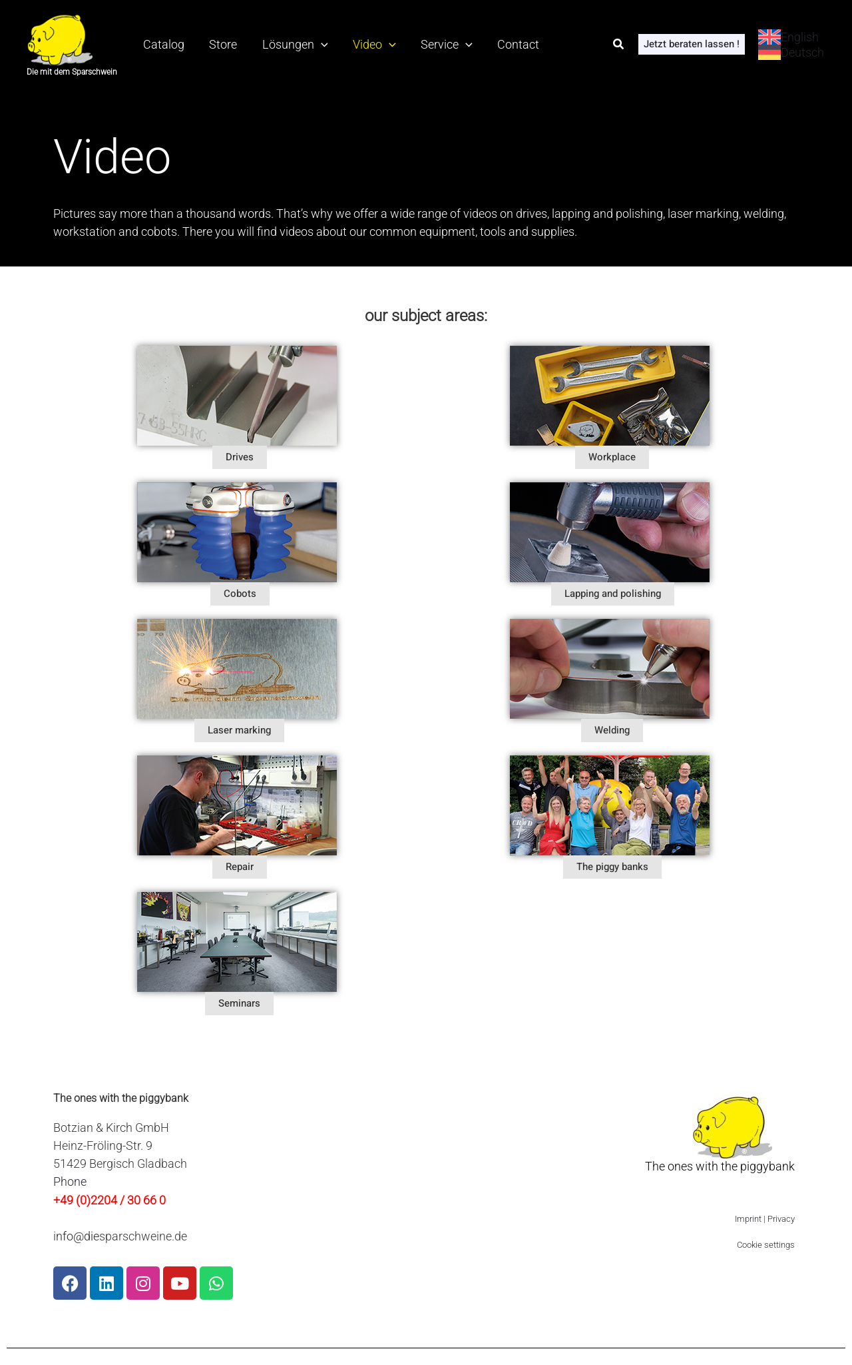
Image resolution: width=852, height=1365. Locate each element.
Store (216, 44)
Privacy (781, 1219)
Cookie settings (766, 1245)
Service (425, 44)
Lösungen (283, 44)
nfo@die (77, 1237)
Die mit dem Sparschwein (72, 72)
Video (357, 44)
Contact (491, 44)
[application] (309, 44)
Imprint (748, 1219)
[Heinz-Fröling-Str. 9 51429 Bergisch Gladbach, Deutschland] (446, 1169)
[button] (619, 44)
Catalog (161, 44)
